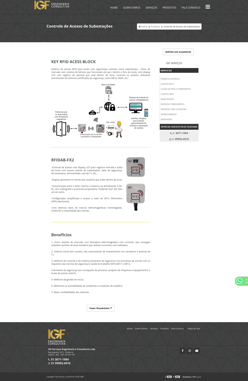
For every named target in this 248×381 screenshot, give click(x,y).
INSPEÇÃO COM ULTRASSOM (173, 109)
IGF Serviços (174, 63)
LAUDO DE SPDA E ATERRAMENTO (176, 89)
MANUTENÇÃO (167, 99)
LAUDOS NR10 (167, 84)
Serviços (151, 7)
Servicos (166, 70)
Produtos (169, 7)
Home (114, 7)
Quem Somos (131, 7)
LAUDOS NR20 (167, 94)
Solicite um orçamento (178, 51)
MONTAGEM (166, 119)
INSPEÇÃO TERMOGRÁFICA (173, 104)
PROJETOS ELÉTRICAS (170, 79)
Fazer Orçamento (101, 308)
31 (179, 133)
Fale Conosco (190, 7)
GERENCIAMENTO (169, 114)
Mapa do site (194, 328)
